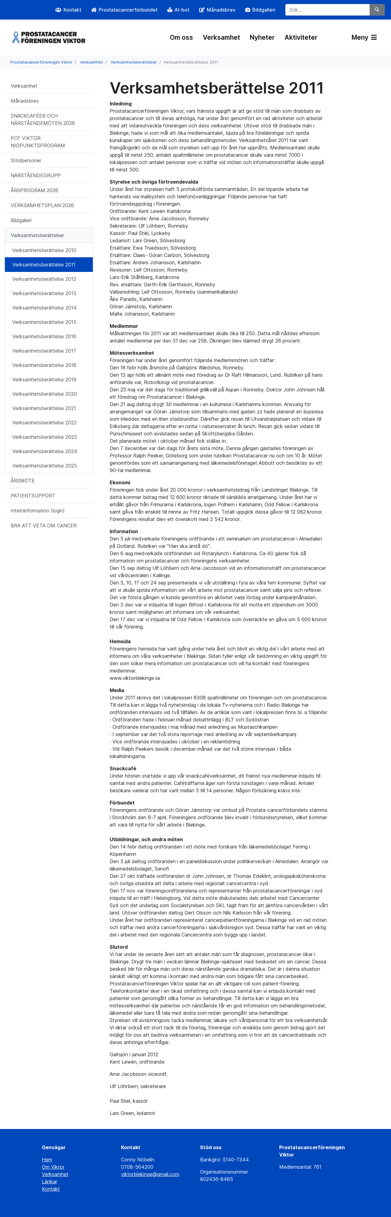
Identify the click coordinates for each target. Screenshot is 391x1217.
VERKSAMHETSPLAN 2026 (42, 205)
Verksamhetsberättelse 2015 (44, 322)
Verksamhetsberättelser (134, 62)
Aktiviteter (300, 37)
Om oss (181, 37)
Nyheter (262, 37)
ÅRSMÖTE (23, 481)
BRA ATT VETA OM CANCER (44, 525)
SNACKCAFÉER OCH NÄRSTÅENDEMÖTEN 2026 (43, 119)
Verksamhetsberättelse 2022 (44, 423)
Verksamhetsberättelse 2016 (44, 336)
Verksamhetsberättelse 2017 (44, 351)
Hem (47, 1160)
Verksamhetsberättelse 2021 (44, 408)
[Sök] (377, 10)
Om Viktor (53, 1167)
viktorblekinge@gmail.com (150, 1174)
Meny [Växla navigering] (364, 37)
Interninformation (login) (38, 511)
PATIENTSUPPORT (33, 496)
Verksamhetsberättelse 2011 (43, 265)
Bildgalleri (21, 220)
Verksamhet (221, 37)
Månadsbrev (25, 101)
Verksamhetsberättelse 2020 (44, 394)
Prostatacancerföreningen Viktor (41, 62)
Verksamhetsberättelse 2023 (44, 437)
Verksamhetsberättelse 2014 (44, 308)
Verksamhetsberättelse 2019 (44, 379)
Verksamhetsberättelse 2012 (44, 279)
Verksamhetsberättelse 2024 (44, 451)
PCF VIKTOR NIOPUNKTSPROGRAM (38, 141)
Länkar (49, 1182)
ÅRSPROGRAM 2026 (34, 190)
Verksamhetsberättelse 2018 (44, 365)
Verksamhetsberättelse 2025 (44, 466)
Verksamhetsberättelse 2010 (44, 250)
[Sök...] (327, 10)
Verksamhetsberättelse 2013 (44, 293)
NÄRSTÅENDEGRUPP (36, 175)
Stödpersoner (26, 160)
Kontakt (51, 1189)
